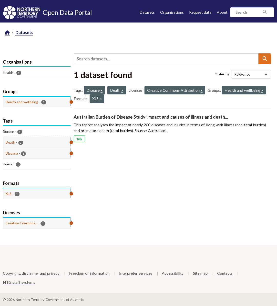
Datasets (147, 12)
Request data (200, 12)
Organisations (172, 12)
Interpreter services (135, 273)
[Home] (7, 32)
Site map (200, 273)
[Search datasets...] (166, 58)
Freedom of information (89, 273)
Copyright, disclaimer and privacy (31, 273)
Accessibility (173, 273)
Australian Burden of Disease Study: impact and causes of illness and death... (151, 117)
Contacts (225, 273)
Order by (222, 74)
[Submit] (264, 58)
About (222, 12)
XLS (79, 139)
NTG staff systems (19, 282)
